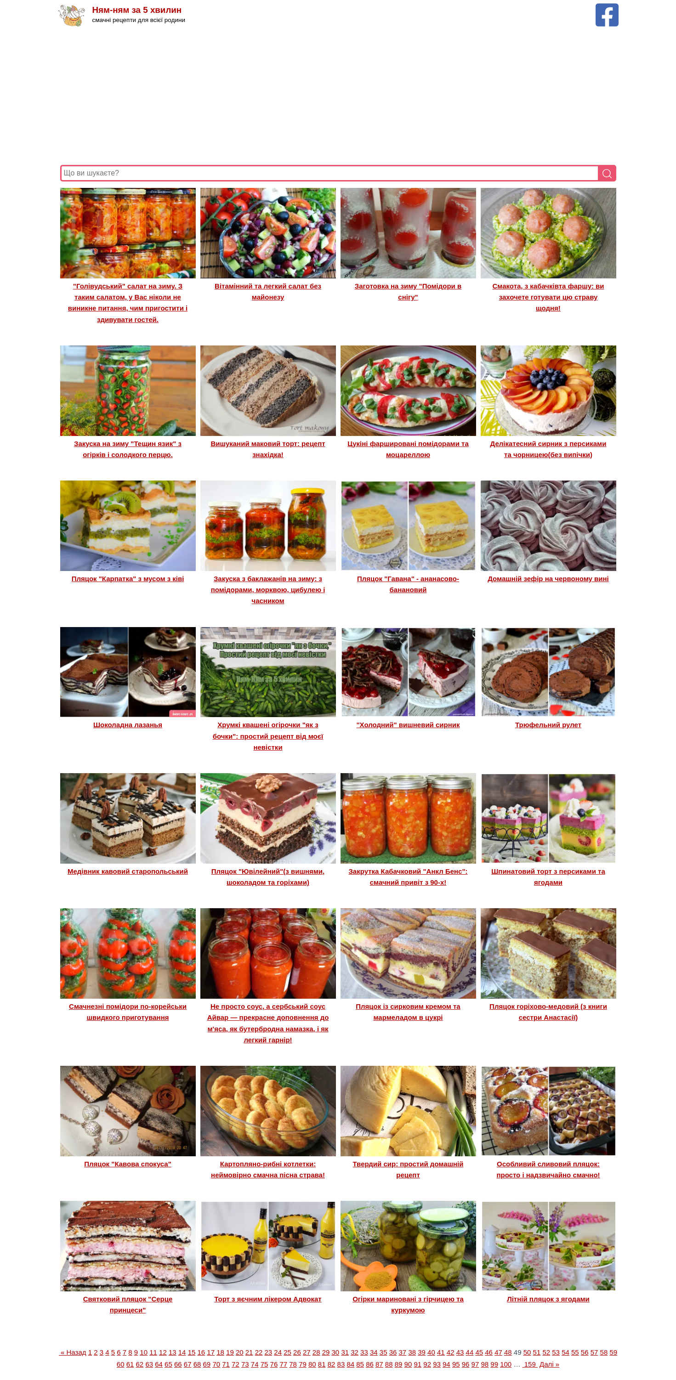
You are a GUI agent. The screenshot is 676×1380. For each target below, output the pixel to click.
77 (283, 1364)
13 (172, 1352)
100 (505, 1364)
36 (393, 1352)
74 (255, 1364)
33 (364, 1352)
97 (475, 1364)
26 (297, 1352)
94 (446, 1364)
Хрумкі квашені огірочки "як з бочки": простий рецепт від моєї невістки (268, 736)
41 (441, 1352)
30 (336, 1352)
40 (431, 1352)
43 (460, 1352)
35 (383, 1352)
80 (312, 1364)
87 (379, 1364)
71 (226, 1364)
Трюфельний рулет (548, 725)
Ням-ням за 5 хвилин (137, 10)
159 (530, 1364)
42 (450, 1352)
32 (354, 1352)
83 (341, 1364)
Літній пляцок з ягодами (548, 1299)
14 (182, 1352)
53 (556, 1352)
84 (350, 1364)
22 (259, 1352)
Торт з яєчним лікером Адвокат (267, 1299)
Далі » (549, 1364)
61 (130, 1364)
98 (485, 1364)
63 (149, 1364)
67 (188, 1364)
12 (163, 1352)
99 (494, 1364)
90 (408, 1364)
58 (604, 1352)
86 (370, 1364)
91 (417, 1364)
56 (585, 1352)
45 (479, 1352)
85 (360, 1364)
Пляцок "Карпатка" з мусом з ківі (128, 579)
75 (264, 1364)
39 (422, 1352)
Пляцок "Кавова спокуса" (127, 1164)
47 (498, 1352)
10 (144, 1352)
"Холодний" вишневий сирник (408, 725)
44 (470, 1352)
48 (508, 1352)
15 (192, 1352)
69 (207, 1364)
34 (374, 1352)
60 (121, 1364)
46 (489, 1352)
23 (269, 1352)
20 (240, 1352)
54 (565, 1352)
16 (201, 1352)
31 (345, 1352)
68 (197, 1364)
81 (322, 1364)
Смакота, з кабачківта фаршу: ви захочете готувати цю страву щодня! (548, 297)
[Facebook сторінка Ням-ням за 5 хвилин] (607, 7)
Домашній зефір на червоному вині (548, 579)
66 (178, 1364)
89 (399, 1364)
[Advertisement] (336, 96)
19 (230, 1352)
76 (274, 1364)
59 (613, 1352)
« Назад (72, 1352)
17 (211, 1352)
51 (537, 1352)
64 (159, 1364)
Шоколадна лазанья (127, 725)
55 (575, 1352)
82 (331, 1364)
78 (293, 1364)
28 (316, 1352)
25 (287, 1352)
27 (307, 1352)
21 (249, 1352)
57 (594, 1352)
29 (326, 1352)
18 (220, 1352)
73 (245, 1364)
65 (168, 1364)
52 (546, 1352)
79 (303, 1364)
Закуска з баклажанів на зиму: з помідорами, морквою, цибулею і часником (268, 590)
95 (456, 1364)
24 (278, 1352)
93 (437, 1364)
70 (216, 1364)
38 (412, 1352)
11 (153, 1352)
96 (466, 1364)
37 (403, 1352)
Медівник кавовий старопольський (128, 871)
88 (389, 1364)
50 (527, 1352)
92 (427, 1364)
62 (140, 1364)
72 (235, 1364)
